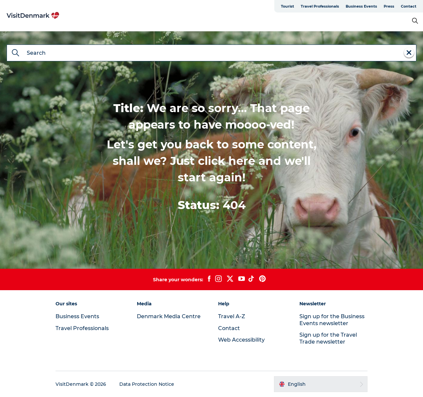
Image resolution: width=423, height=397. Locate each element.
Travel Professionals (320, 6)
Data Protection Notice (146, 384)
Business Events (361, 6)
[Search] (15, 53)
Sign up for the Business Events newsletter (332, 319)
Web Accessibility (241, 340)
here (241, 161)
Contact (408, 6)
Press (389, 6)
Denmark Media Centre (169, 316)
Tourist (287, 6)
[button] (320, 384)
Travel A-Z (231, 316)
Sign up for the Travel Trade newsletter (328, 338)
